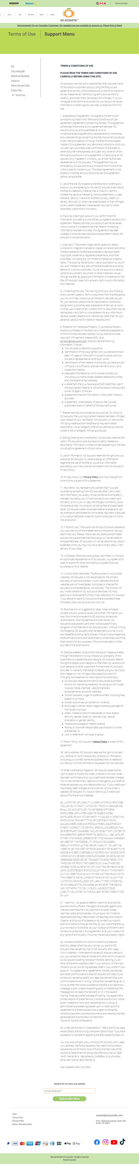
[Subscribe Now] (69, 1098)
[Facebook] (97, 1142)
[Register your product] (121, 3)
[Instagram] (105, 1142)
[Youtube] (114, 1142)
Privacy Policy (91, 477)
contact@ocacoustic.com (73, 341)
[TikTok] (122, 1142)
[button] (52, 14)
